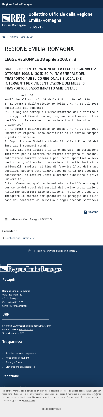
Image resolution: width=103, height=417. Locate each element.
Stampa (91, 212)
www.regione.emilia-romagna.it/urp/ (32, 326)
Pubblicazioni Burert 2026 (20, 238)
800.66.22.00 (26, 329)
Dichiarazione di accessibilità (20, 367)
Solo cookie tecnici (51, 408)
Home (4, 36)
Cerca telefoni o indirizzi (14, 306)
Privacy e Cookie (14, 362)
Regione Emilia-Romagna (17, 4)
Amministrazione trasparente (21, 353)
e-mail (14, 333)
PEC (22, 333)
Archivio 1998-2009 (21, 37)
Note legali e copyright (17, 358)
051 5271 (19, 302)
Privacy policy (29, 400)
